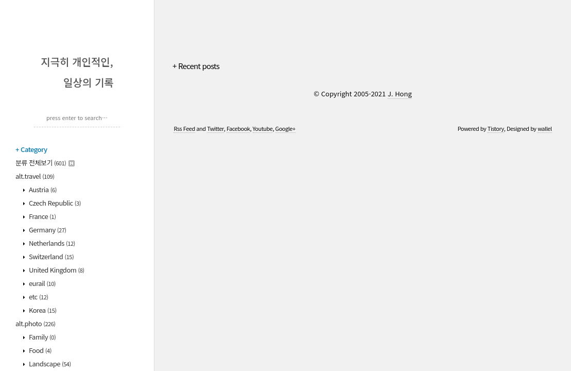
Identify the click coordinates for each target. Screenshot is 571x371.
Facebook (238, 128)
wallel (544, 128)
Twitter (215, 128)
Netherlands (51, 243)
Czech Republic (54, 203)
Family (42, 337)
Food (39, 350)
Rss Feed (184, 128)
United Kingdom (56, 270)
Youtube (263, 128)
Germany (47, 229)
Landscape (49, 363)
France (42, 216)
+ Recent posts (195, 65)
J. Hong (400, 93)
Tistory (496, 128)
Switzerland (51, 256)
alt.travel (34, 176)
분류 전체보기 (45, 162)
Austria (42, 189)
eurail (42, 283)
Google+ (285, 128)
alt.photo (35, 323)
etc (38, 296)
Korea (42, 310)
